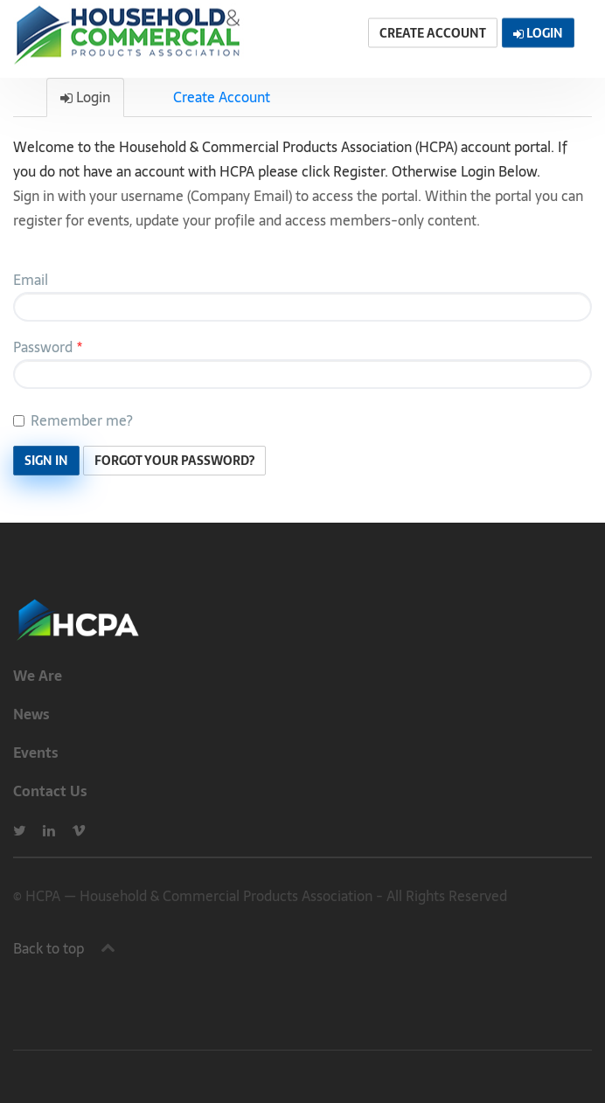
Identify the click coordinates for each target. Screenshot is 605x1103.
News (31, 714)
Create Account (221, 97)
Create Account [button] (432, 33)
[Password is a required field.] (302, 374)
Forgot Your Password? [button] (174, 460)
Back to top (48, 948)
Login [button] (538, 33)
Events (36, 752)
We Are (37, 675)
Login (85, 97)
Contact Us (50, 791)
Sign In (46, 460)
